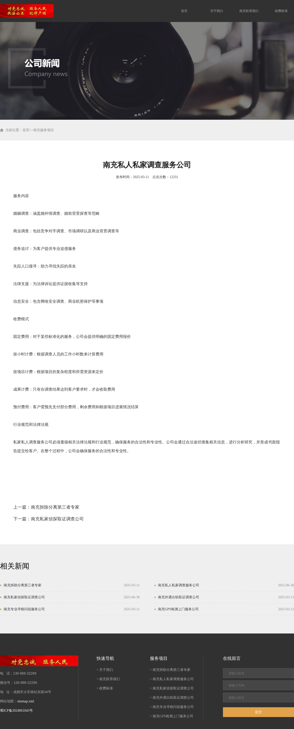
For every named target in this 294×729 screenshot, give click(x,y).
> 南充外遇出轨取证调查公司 (172, 697)
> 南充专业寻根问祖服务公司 (172, 707)
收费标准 (281, 11)
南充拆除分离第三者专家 (55, 507)
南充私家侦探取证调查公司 (57, 518)
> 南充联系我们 (108, 679)
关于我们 (216, 11)
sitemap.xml (25, 701)
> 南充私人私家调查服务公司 (172, 679)
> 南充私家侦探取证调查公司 (172, 688)
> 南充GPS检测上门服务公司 (171, 716)
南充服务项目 (43, 130)
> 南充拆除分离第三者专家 (170, 670)
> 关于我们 (105, 670)
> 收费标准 (105, 688)
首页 (184, 11)
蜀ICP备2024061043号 (16, 710)
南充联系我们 (248, 11)
